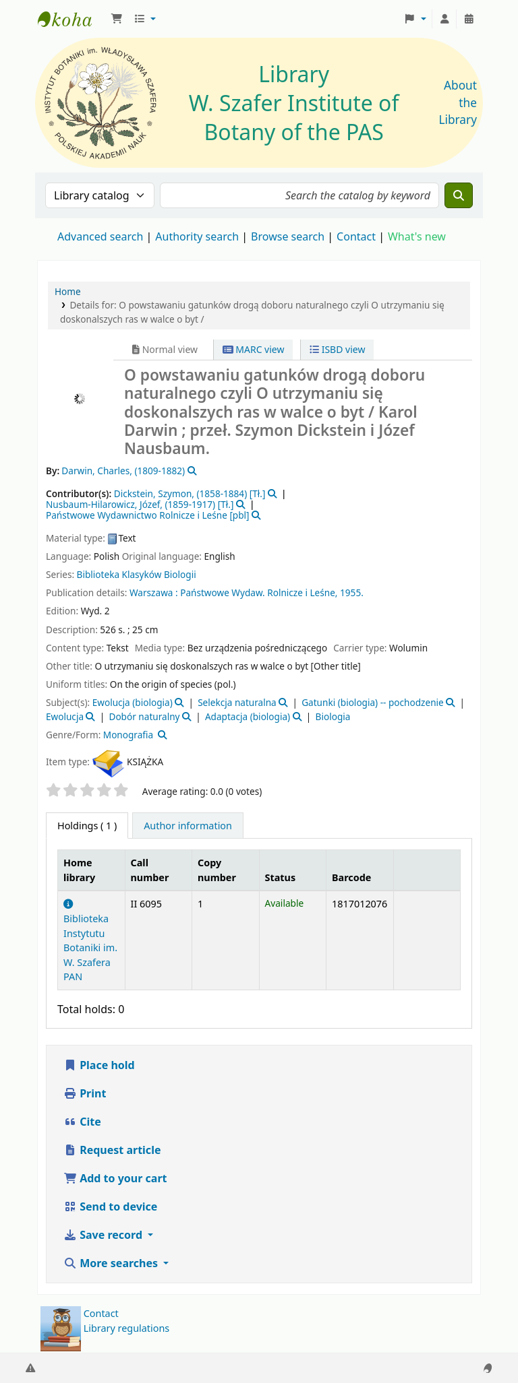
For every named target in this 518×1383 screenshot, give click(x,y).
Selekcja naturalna (237, 702)
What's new (417, 236)
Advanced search (100, 236)
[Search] (458, 195)
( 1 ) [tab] (87, 825)
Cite (82, 1121)
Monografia (128, 734)
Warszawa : (154, 592)
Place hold (99, 1065)
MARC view (254, 349)
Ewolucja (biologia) (132, 702)
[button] (116, 19)
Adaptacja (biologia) (247, 716)
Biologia (333, 716)
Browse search (287, 236)
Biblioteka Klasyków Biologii (136, 574)
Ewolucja (65, 716)
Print (84, 1093)
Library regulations (127, 1328)
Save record (104, 1234)
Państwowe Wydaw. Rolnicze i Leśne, (258, 592)
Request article (112, 1150)
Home (68, 291)
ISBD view (337, 349)
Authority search (197, 236)
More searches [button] (112, 1263)
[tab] (187, 825)
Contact (101, 1313)
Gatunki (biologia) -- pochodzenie (372, 702)
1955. (352, 592)
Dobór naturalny (144, 716)
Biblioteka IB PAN (71, 18)
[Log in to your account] (444, 19)
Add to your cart (115, 1178)
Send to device (110, 1206)
